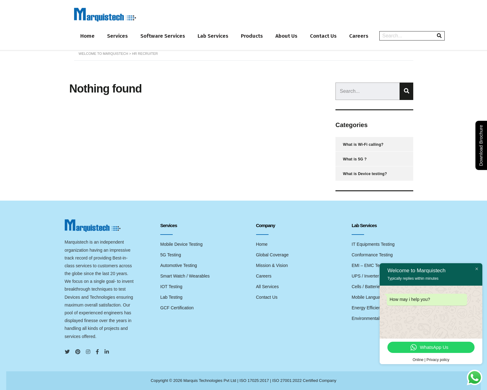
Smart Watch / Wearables (185, 275)
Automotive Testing (178, 265)
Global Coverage (272, 254)
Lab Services (213, 36)
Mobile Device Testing (181, 244)
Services (117, 36)
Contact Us (323, 36)
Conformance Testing (372, 254)
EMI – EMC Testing (370, 265)
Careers (358, 36)
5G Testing (170, 254)
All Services (267, 286)
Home (87, 36)
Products (252, 36)
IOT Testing (171, 286)
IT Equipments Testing (373, 244)
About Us (286, 36)
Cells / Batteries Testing (374, 286)
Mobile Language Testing (376, 297)
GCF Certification (177, 307)
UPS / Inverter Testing (373, 275)
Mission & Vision (272, 265)
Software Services (162, 36)
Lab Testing (171, 297)
